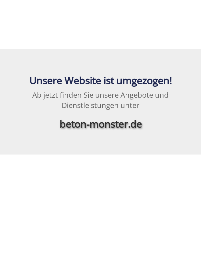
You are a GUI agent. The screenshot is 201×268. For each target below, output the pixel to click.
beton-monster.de (100, 124)
